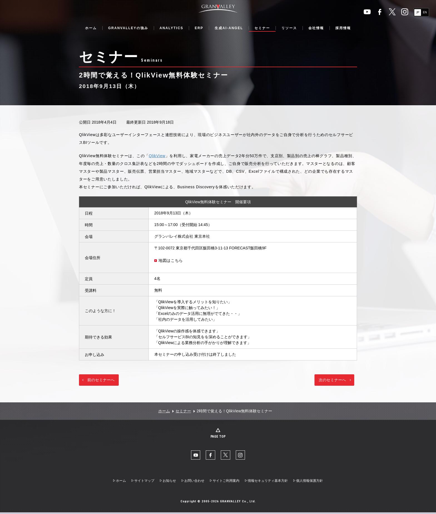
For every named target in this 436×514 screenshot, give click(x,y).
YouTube (367, 11)
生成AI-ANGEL (229, 28)
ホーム (91, 28)
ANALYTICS (172, 28)
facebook (379, 11)
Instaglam (404, 11)
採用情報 (343, 28)
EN (425, 12)
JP (417, 12)
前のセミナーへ (101, 380)
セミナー (262, 28)
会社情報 (316, 28)
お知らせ (169, 483)
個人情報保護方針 (309, 483)
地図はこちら (170, 260)
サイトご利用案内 (226, 483)
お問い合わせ (194, 483)
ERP (199, 28)
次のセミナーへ (332, 380)
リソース (289, 28)
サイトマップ (144, 483)
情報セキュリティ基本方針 (268, 483)
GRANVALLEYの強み (128, 28)
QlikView (157, 156)
